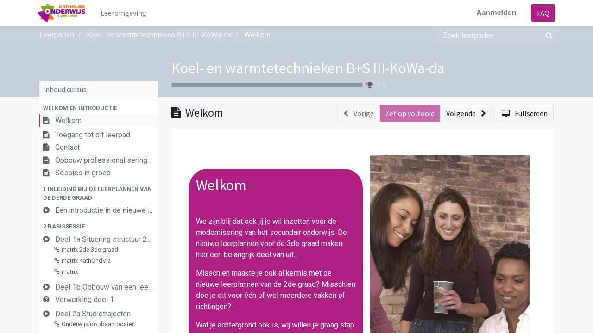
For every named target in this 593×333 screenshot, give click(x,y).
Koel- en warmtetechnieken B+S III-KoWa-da (307, 68)
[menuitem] (125, 13)
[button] (98, 108)
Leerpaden (56, 35)
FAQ (541, 13)
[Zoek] (547, 35)
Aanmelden (494, 13)
